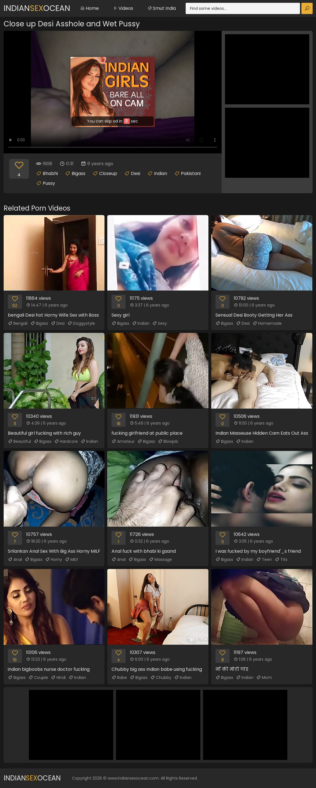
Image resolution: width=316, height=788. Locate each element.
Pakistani (191, 173)
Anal (15, 559)
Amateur (123, 441)
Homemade (267, 323)
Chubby (160, 677)
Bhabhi (50, 173)
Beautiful (19, 441)
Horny (53, 559)
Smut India (161, 8)
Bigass (78, 173)
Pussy (49, 183)
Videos (123, 8)
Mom (264, 677)
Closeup (108, 173)
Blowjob (168, 441)
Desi (135, 173)
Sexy (159, 323)
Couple (38, 677)
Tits (281, 559)
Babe (119, 677)
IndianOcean (37, 8)
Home (89, 8)
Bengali (18, 323)
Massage (160, 559)
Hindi (58, 677)
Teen (264, 559)
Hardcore (66, 441)
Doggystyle (81, 323)
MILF (71, 559)
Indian (160, 173)
